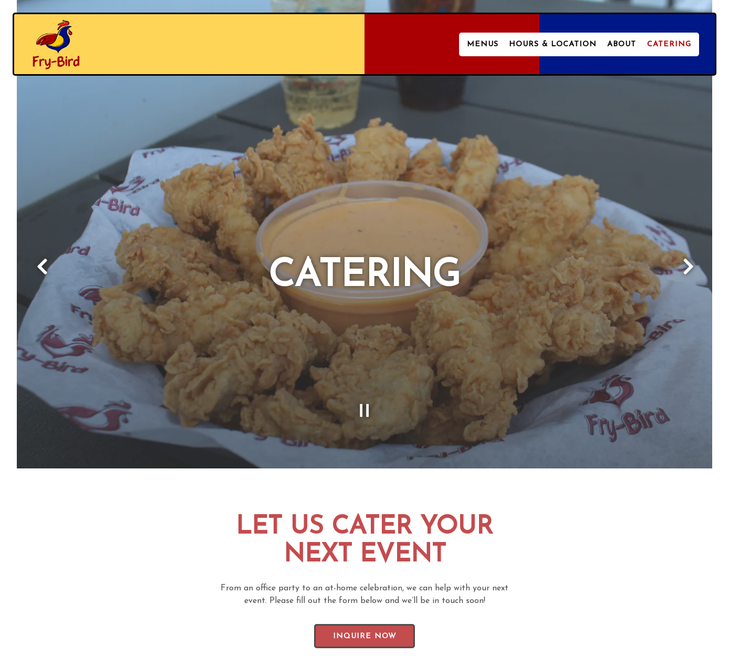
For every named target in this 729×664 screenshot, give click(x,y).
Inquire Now (365, 621)
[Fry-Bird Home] (56, 43)
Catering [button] (669, 44)
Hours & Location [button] (553, 44)
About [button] (621, 44)
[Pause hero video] (364, 393)
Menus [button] (482, 44)
